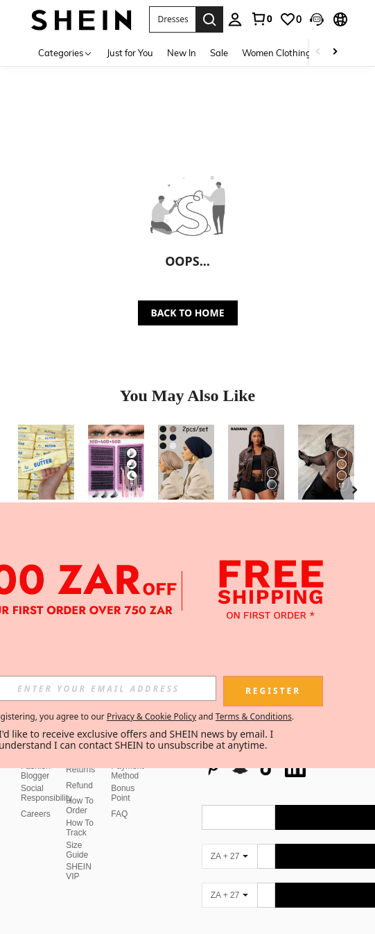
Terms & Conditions (254, 716)
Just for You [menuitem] (130, 52)
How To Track (80, 794)
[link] (261, 18)
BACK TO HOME (188, 312)
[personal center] (235, 19)
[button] (172, 19)
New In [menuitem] (181, 52)
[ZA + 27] (229, 822)
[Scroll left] (318, 52)
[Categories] (65, 52)
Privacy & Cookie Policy (151, 716)
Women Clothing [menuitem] (276, 52)
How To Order (80, 772)
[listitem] (46, 498)
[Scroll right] (335, 52)
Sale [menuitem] (219, 52)
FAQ (119, 781)
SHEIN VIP (78, 838)
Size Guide (77, 816)
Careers (36, 781)
